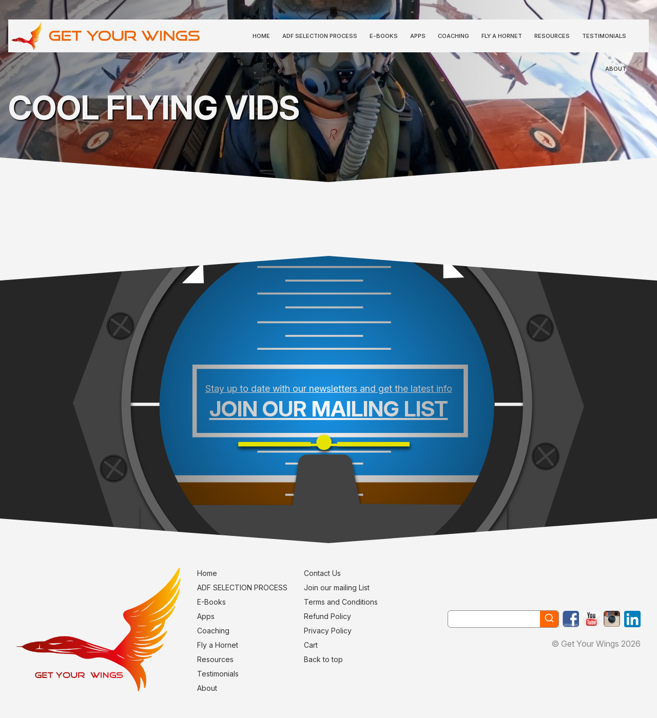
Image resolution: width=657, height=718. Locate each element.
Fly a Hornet (501, 35)
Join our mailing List (337, 587)
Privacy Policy (328, 630)
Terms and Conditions (341, 601)
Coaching (453, 35)
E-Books (384, 35)
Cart (311, 645)
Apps (418, 35)
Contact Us (322, 573)
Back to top (323, 659)
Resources (552, 35)
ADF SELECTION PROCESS (319, 35)
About (615, 68)
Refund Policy (327, 616)
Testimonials (604, 35)
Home (261, 35)
